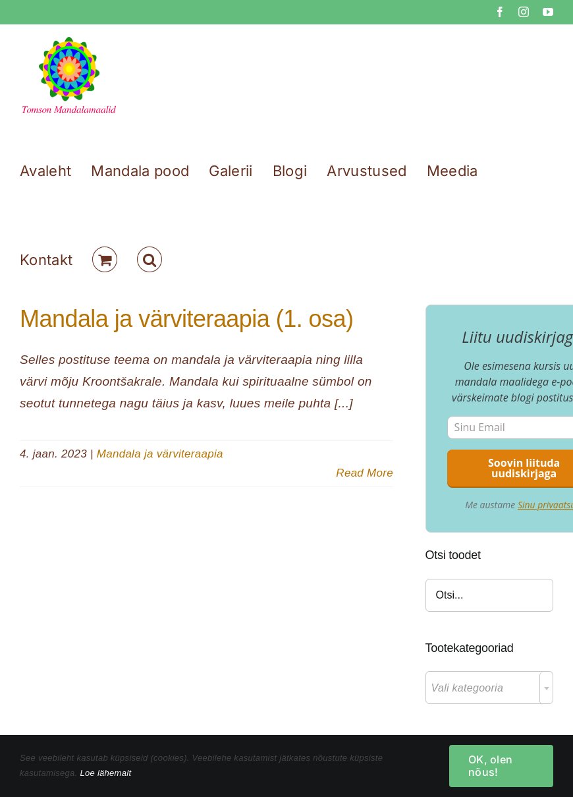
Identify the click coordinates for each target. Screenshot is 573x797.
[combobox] (489, 687)
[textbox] (489, 688)
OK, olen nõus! (490, 766)
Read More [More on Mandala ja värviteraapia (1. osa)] (364, 473)
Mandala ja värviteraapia (160, 454)
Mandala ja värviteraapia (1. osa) (186, 318)
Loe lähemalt (105, 773)
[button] (149, 259)
